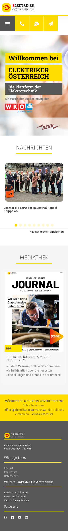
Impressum (10, 472)
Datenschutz (11, 476)
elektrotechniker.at (15, 496)
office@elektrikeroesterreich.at (25, 409)
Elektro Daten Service (16, 500)
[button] (7, 23)
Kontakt (8, 468)
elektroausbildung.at (16, 492)
